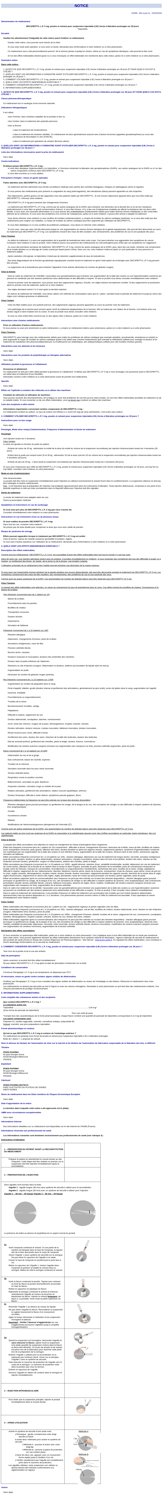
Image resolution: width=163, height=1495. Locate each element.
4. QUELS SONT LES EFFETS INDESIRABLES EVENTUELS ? (30, 546)
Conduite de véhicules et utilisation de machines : (27, 395)
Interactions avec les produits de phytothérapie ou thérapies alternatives (36, 355)
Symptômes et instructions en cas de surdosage (24, 505)
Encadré (5, 33)
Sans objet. (8, 157)
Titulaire (5, 1047)
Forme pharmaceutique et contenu (17, 1028)
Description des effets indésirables (18, 550)
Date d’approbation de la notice (16, 1103)
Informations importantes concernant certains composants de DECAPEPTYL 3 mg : (43, 409)
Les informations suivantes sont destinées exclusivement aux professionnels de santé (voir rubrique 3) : (53, 1135)
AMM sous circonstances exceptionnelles (21, 1112)
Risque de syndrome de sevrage (16, 531)
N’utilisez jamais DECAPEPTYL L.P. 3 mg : (23, 166)
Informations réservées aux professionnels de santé (26, 1131)
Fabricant (5, 1080)
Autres (4, 1487)
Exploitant (6, 1064)
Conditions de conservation (14, 967)
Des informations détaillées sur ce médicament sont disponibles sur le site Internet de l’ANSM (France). (49, 1126)
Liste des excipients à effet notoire (17, 404)
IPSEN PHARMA (11, 1052)
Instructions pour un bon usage (16, 420)
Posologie (6, 434)
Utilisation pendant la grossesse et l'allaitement (24, 364)
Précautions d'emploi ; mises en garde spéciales (24, 178)
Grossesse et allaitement (15, 369)
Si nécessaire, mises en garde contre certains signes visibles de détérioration (38, 976)
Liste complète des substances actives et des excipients (28, 997)
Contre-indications (10, 161)
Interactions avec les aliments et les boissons (23, 346)
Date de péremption (10, 955)
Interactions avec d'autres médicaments (20, 320)
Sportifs (5, 381)
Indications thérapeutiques (14, 107)
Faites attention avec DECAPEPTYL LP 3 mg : (25, 183)
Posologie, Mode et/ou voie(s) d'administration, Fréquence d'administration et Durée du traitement (48, 429)
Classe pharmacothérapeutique (16, 98)
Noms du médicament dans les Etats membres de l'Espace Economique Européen (40, 1094)
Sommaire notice (9, 60)
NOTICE (81, 6)
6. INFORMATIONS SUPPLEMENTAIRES (20, 993)
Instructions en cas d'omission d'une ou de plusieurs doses (30, 517)
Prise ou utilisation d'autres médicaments (23, 325)
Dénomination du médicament (15, 21)
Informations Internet (11, 1121)
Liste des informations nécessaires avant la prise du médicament (32, 152)
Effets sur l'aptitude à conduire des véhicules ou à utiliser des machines (35, 390)
